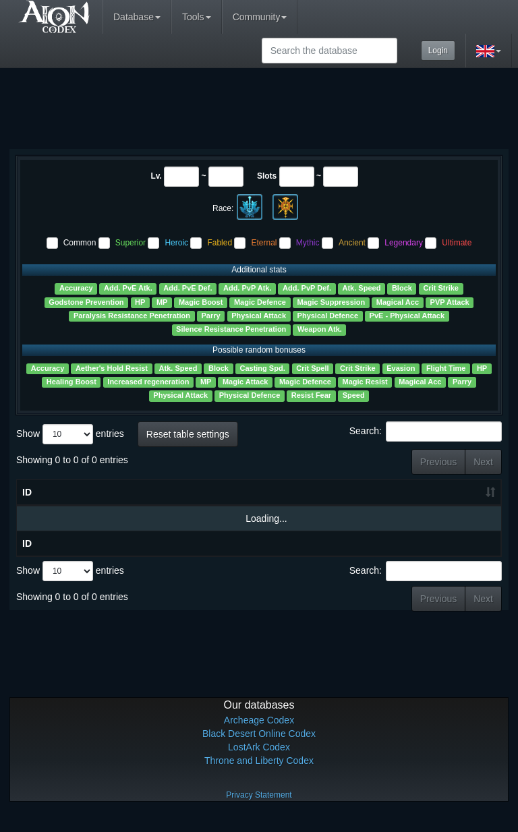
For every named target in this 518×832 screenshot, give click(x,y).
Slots (267, 176)
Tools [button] (196, 16)
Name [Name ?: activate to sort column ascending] (50, 501)
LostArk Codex (259, 764)
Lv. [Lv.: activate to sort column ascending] (102, 509)
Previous (438, 461)
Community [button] (260, 16)
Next (483, 461)
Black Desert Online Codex (259, 750)
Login (438, 50)
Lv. (155, 176)
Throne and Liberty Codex (259, 777)
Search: (425, 431)
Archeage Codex (259, 737)
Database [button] (137, 16)
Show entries (70, 434)
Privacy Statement (258, 811)
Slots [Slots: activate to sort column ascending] (147, 509)
